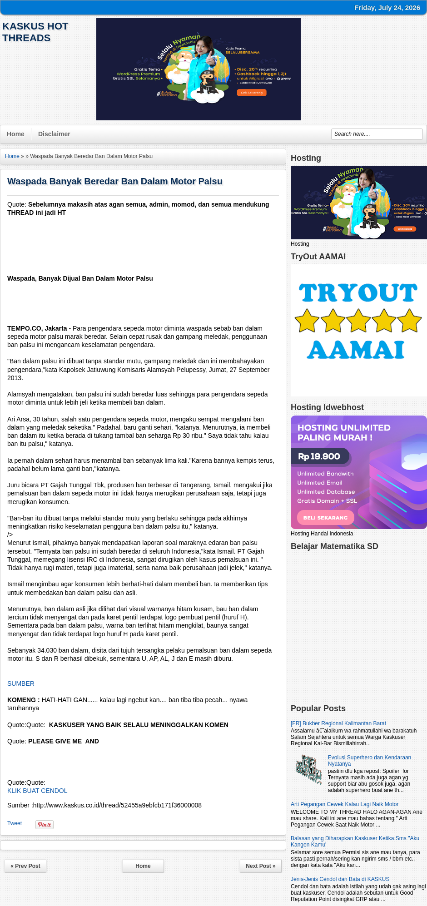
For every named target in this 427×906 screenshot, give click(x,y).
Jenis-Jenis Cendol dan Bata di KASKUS (340, 879)
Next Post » (260, 866)
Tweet (14, 823)
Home (16, 134)
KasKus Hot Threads (35, 32)
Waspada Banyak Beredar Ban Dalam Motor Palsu (115, 181)
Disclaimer (54, 134)
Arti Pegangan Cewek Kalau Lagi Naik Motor (344, 804)
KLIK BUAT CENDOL (37, 790)
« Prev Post (25, 866)
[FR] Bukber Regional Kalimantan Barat (338, 723)
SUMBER (21, 683)
